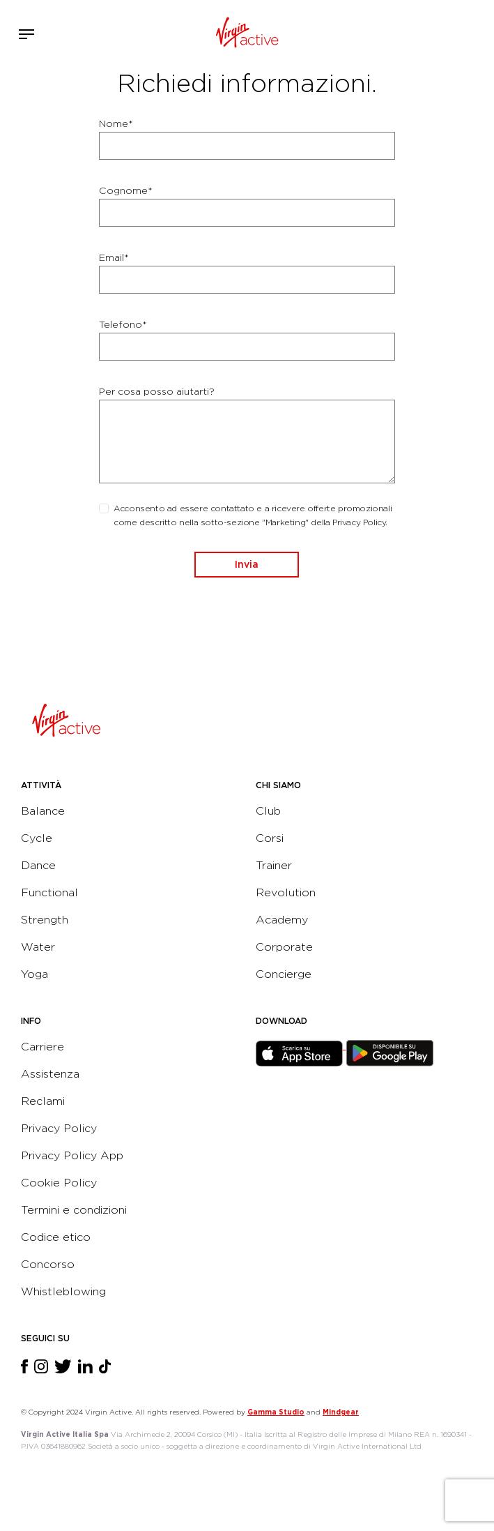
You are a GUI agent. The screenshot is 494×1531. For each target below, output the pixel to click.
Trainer (274, 865)
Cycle (36, 838)
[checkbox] (104, 508)
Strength (44, 919)
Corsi (270, 838)
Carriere (42, 1046)
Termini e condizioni (74, 1209)
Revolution (286, 892)
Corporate (284, 946)
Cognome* (126, 190)
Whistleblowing (63, 1291)
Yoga (34, 974)
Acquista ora (458, 32)
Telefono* (123, 324)
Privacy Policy (59, 1128)
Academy (282, 919)
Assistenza (50, 1073)
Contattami (479, 32)
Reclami (43, 1101)
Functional (49, 892)
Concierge (283, 974)
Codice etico (56, 1237)
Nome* (116, 123)
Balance (43, 810)
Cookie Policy (59, 1182)
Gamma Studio (275, 1412)
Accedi (437, 34)
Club (268, 810)
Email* (114, 257)
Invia (246, 564)
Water (38, 946)
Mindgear (341, 1412)
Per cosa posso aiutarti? (157, 391)
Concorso (48, 1264)
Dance (38, 865)
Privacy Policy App (72, 1155)
